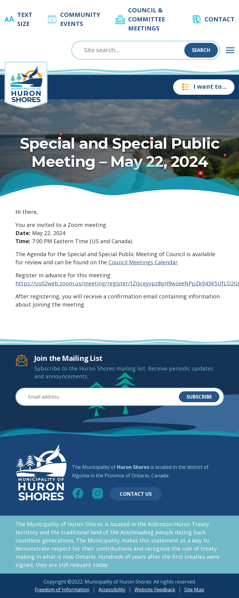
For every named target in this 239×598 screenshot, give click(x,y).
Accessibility (112, 589)
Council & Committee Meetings (146, 19)
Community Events (80, 19)
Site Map (194, 589)
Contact (219, 19)
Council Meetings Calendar (143, 262)
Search (201, 50)
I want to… (204, 87)
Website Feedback (154, 589)
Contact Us (136, 494)
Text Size (24, 19)
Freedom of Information (62, 589)
